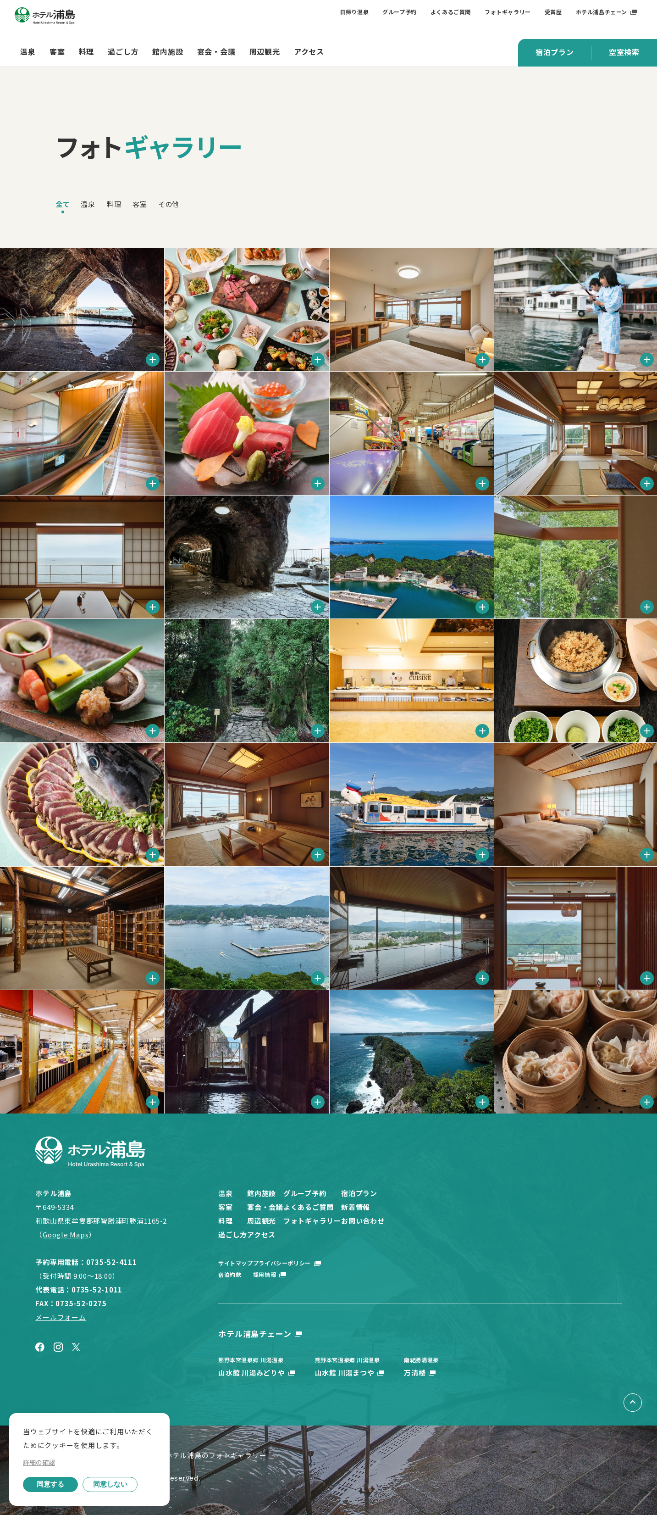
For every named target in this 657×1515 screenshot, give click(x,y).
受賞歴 (553, 12)
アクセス (309, 51)
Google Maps (65, 1234)
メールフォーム (60, 1317)
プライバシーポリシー (304, 1263)
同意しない (110, 1484)
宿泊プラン (555, 51)
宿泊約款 (229, 1274)
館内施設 (167, 51)
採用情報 (287, 1274)
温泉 (28, 51)
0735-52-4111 (111, 1262)
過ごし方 (123, 51)
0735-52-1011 (97, 1289)
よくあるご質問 (451, 12)
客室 (57, 51)
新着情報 (442, 1207)
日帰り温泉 (354, 12)
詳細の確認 (39, 1462)
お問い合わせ (450, 1220)
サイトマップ (235, 1263)
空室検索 (624, 51)
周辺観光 (264, 51)
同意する (50, 1484)
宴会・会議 (216, 51)
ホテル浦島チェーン (601, 12)
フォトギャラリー (508, 12)
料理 (86, 51)
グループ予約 (399, 12)
